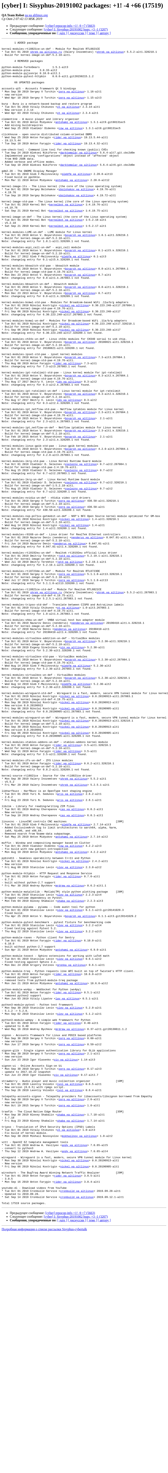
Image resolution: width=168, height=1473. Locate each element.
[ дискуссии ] (77, 33)
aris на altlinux (69, 945)
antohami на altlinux (71, 138)
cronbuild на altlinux (77, 1421)
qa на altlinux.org (36, 15)
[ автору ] (104, 33)
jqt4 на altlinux (71, 659)
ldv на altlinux (69, 450)
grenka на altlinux (71, 1150)
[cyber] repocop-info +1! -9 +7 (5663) (70, 25)
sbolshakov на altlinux (76, 219)
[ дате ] (62, 33)
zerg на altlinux (71, 102)
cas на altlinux (72, 963)
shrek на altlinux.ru (46, 54)
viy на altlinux (66, 1263)
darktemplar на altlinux (78, 175)
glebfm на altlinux (76, 201)
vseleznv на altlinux (81, 549)
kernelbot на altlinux (65, 237)
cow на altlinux (70, 146)
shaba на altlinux (70, 1073)
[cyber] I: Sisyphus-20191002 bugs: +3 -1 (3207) (76, 29)
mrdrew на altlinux (69, 1054)
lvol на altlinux (69, 1293)
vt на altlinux (68, 120)
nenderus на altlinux (87, 637)
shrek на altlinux (110, 54)
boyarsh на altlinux (80, 274)
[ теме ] (92, 33)
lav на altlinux (67, 1190)
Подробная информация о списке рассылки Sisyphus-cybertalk (44, 1462)
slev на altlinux (69, 1032)
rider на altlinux (67, 157)
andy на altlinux (74, 1366)
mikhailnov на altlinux (79, 1355)
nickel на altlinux (74, 358)
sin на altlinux (72, 769)
